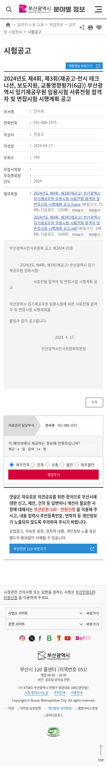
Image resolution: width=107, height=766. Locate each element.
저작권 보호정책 (30, 708)
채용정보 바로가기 (80, 66)
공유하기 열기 (82, 27)
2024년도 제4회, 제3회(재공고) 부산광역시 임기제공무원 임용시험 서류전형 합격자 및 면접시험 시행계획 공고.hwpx (67, 198)
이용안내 (76, 692)
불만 (69, 464)
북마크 (99, 27)
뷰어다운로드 (54, 715)
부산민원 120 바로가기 (29, 548)
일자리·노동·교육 (30, 24)
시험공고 (34, 31)
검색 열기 (9, 9)
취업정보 (56, 24)
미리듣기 (94, 210)
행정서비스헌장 (88, 708)
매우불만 (87, 464)
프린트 (90, 27)
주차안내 (59, 692)
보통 (55, 464)
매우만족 (23, 464)
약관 (11, 708)
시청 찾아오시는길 (36, 692)
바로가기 (92, 613)
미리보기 (77, 210)
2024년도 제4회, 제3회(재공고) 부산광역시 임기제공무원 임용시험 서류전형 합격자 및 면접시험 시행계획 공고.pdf (67, 222)
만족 (40, 464)
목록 (94, 402)
